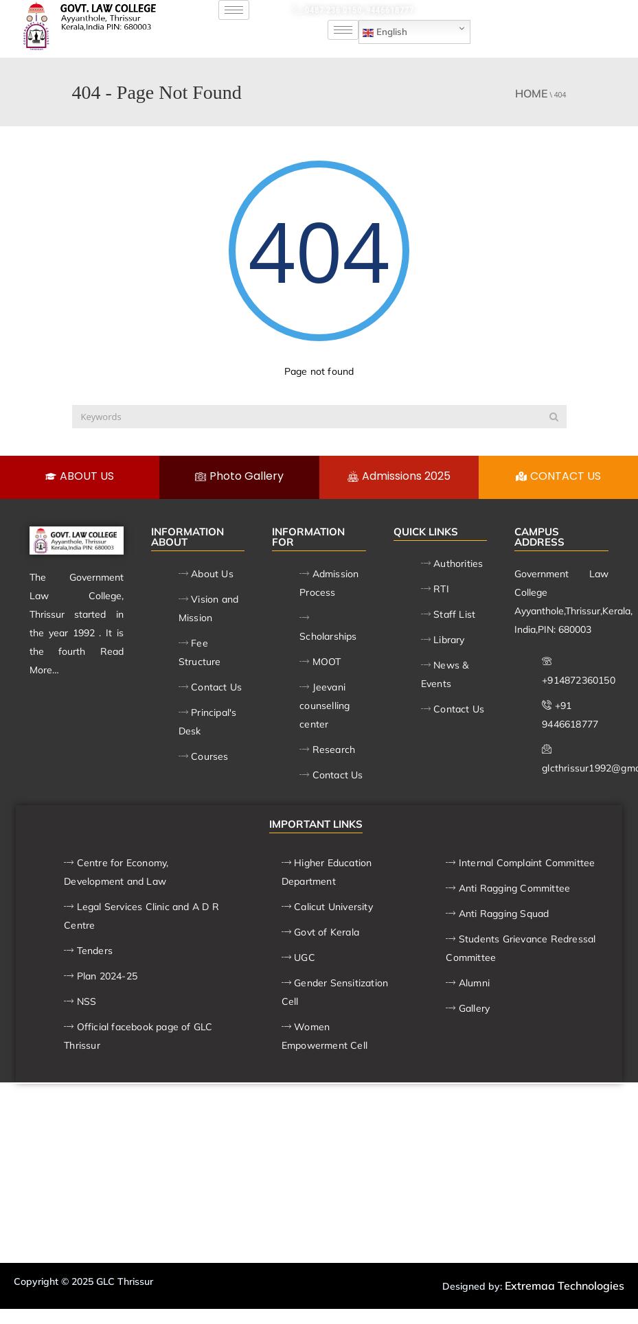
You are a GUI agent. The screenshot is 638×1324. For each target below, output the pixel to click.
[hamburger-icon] (233, 10)
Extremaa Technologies (564, 1285)
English (385, 32)
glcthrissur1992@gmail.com (513, 9)
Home (531, 93)
